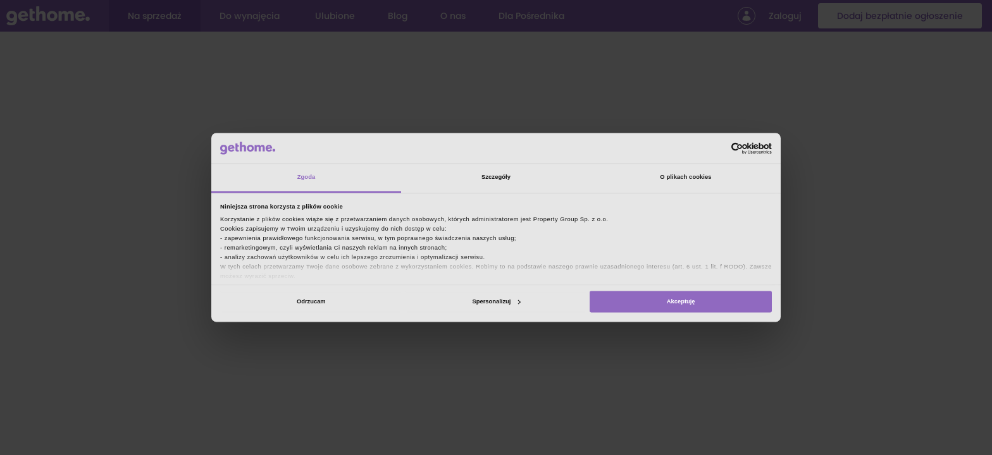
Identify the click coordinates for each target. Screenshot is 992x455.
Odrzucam (311, 301)
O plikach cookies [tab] (685, 177)
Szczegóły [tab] (496, 177)
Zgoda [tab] (306, 177)
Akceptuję (681, 301)
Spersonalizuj (497, 301)
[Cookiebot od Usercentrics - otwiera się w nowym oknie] (716, 148)
